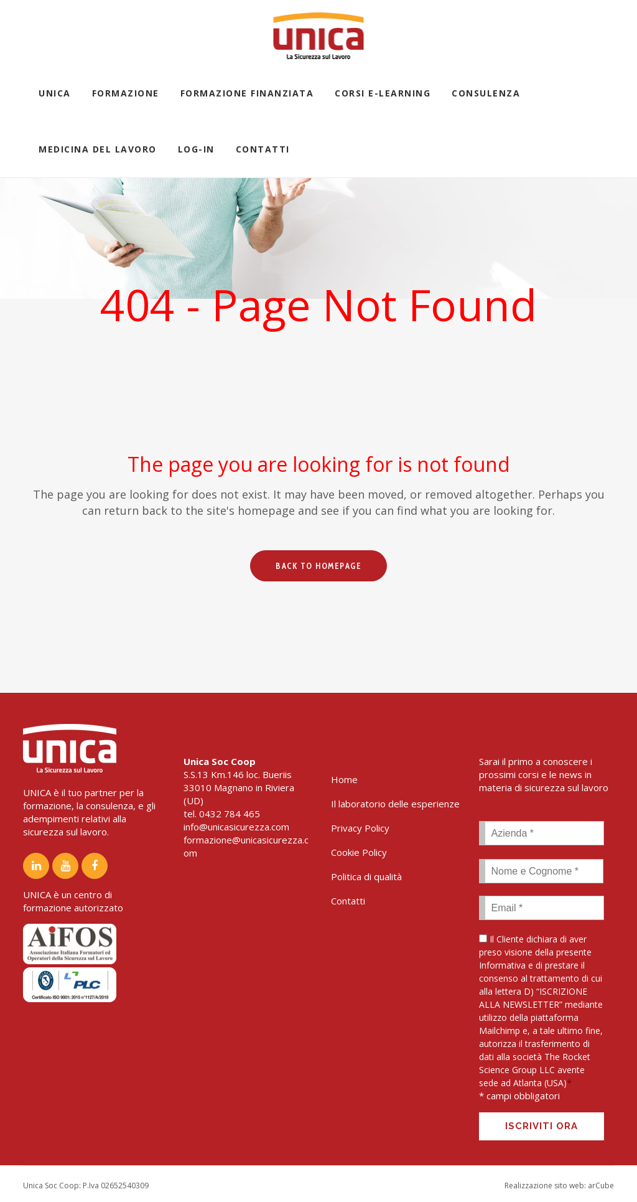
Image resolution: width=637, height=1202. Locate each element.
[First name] (541, 871)
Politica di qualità (366, 876)
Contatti (348, 900)
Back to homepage (318, 566)
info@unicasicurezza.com (236, 826)
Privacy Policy (360, 828)
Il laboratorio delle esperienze (395, 803)
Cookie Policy (359, 852)
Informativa (502, 965)
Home (344, 779)
